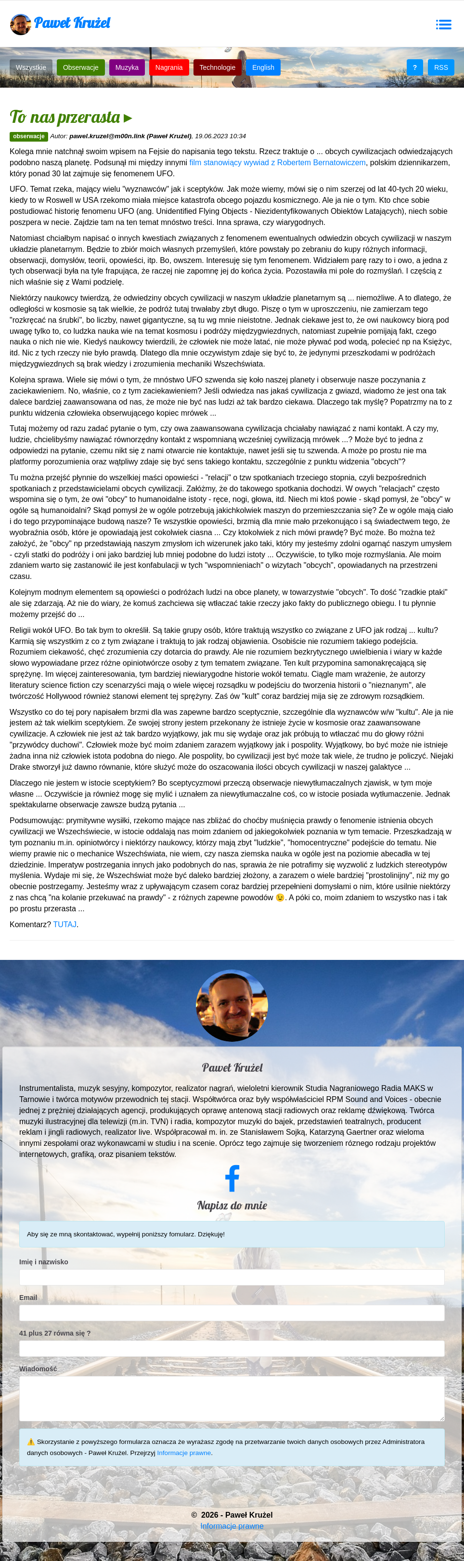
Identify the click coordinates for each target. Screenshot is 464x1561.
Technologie (218, 67)
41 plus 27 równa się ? (55, 1333)
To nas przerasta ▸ (71, 116)
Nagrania (169, 67)
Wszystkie (31, 67)
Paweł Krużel (59, 24)
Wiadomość (38, 1369)
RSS (441, 67)
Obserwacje (81, 67)
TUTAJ (65, 924)
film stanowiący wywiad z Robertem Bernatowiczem (278, 162)
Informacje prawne (184, 1452)
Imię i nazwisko (43, 1262)
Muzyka (127, 67)
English (263, 67)
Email (28, 1297)
